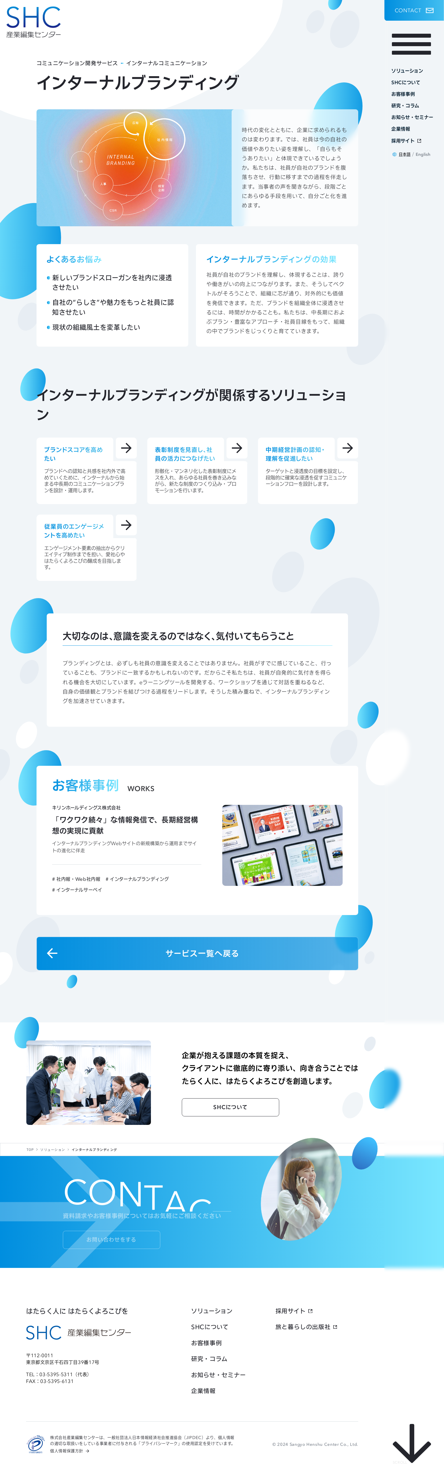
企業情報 (203, 1391)
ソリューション (211, 1311)
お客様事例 (206, 1343)
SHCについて (210, 1327)
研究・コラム (209, 1359)
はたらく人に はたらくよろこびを (77, 1310)
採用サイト (291, 1311)
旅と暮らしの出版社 (303, 1327)
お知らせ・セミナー (218, 1375)
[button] (414, 10)
